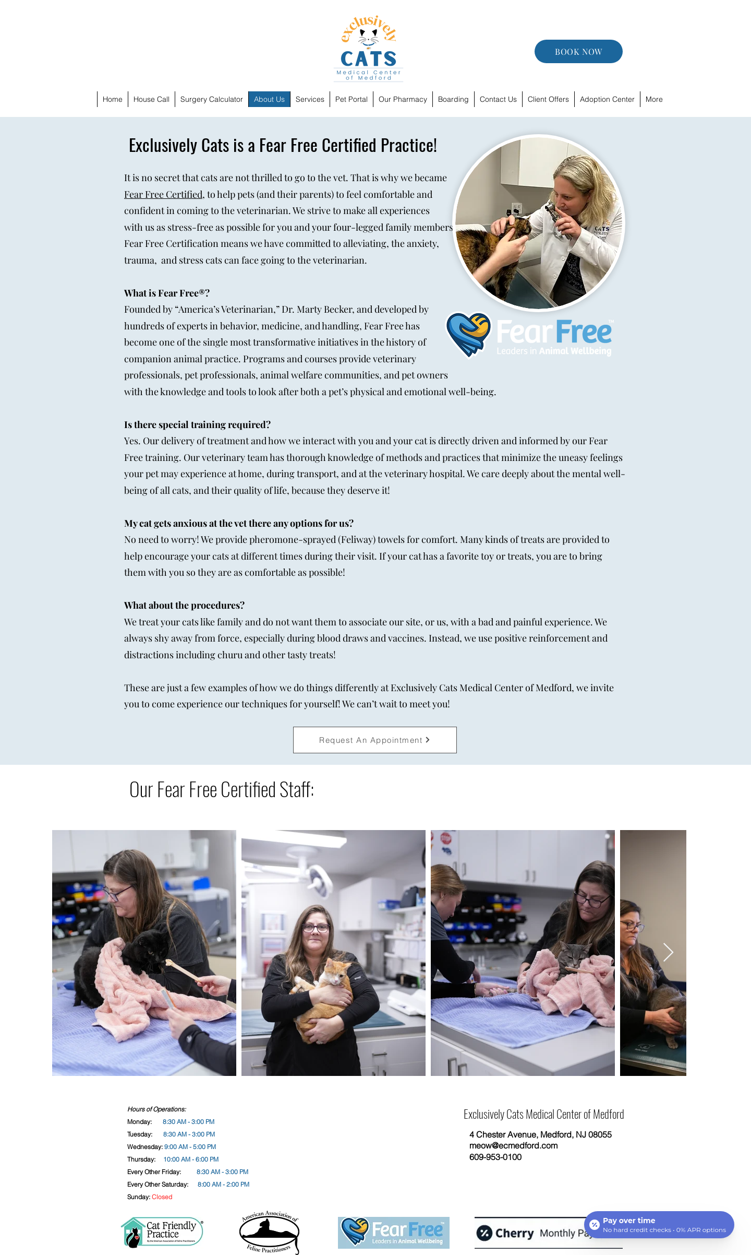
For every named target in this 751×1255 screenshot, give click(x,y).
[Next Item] (668, 953)
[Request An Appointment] (375, 740)
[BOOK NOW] (579, 51)
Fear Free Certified (163, 194)
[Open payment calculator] (659, 1224)
